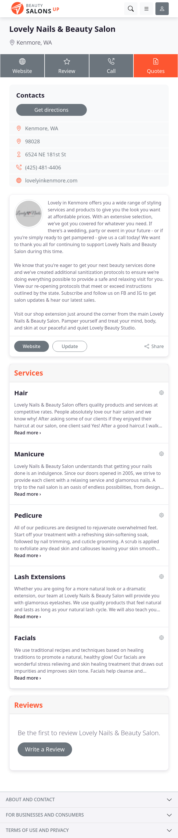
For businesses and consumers (45, 815)
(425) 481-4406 (43, 167)
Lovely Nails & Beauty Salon (62, 28)
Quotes (155, 65)
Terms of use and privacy (37, 830)
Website (22, 65)
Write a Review (45, 749)
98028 (32, 141)
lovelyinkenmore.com (51, 180)
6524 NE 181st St (45, 154)
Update (70, 346)
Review (66, 65)
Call (111, 65)
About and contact (30, 799)
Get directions (51, 109)
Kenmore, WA (34, 42)
